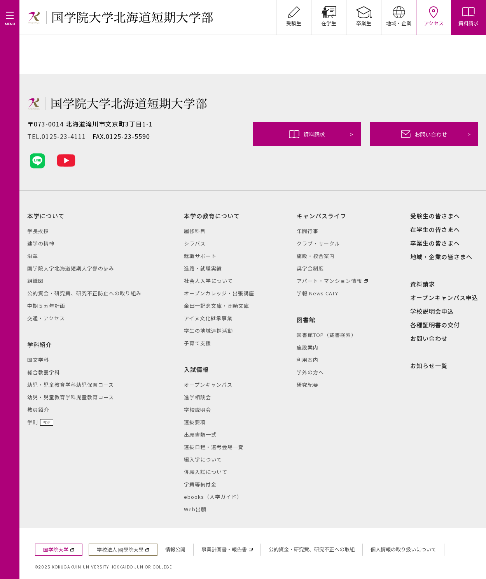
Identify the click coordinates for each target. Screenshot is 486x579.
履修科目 (195, 231)
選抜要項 (195, 422)
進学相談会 (197, 397)
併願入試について (205, 471)
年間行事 (307, 231)
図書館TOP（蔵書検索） (327, 335)
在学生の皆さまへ (435, 229)
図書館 (306, 320)
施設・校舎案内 (316, 256)
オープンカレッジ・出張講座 (219, 293)
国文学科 (38, 359)
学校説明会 (197, 409)
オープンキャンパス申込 (444, 297)
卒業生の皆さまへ (435, 243)
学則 (32, 422)
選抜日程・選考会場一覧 (214, 447)
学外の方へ (310, 372)
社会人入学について (208, 280)
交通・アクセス (46, 318)
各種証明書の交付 (435, 325)
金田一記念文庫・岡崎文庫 (216, 305)
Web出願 (195, 509)
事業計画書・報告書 (224, 549)
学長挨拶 (38, 231)
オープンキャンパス (208, 384)
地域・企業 (398, 13)
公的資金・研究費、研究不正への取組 (312, 549)
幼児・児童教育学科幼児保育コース (70, 384)
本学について (46, 216)
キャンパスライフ (321, 216)
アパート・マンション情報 (329, 280)
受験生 (293, 13)
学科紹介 (39, 344)
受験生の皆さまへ (435, 216)
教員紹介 (38, 409)
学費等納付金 (200, 484)
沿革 (32, 256)
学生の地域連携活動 (208, 330)
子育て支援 (197, 343)
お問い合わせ (435, 134)
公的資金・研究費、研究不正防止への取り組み (84, 293)
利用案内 (307, 359)
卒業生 (363, 13)
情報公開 (175, 549)
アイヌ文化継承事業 (208, 318)
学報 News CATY (317, 293)
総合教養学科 (43, 372)
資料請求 (321, 134)
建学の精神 (40, 243)
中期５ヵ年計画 (46, 305)
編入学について (203, 459)
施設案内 (307, 347)
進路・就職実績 (203, 268)
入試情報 (196, 369)
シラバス (195, 243)
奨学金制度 (310, 268)
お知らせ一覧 (429, 365)
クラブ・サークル (318, 243)
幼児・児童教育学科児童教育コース (70, 397)
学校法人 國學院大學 (120, 549)
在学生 (328, 13)
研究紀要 (307, 384)
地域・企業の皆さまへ (441, 257)
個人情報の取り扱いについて (403, 549)
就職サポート (200, 256)
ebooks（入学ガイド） (213, 496)
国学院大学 (55, 549)
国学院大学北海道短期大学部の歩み (70, 268)
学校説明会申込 (432, 311)
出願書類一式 (200, 434)
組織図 (35, 280)
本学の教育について (212, 216)
